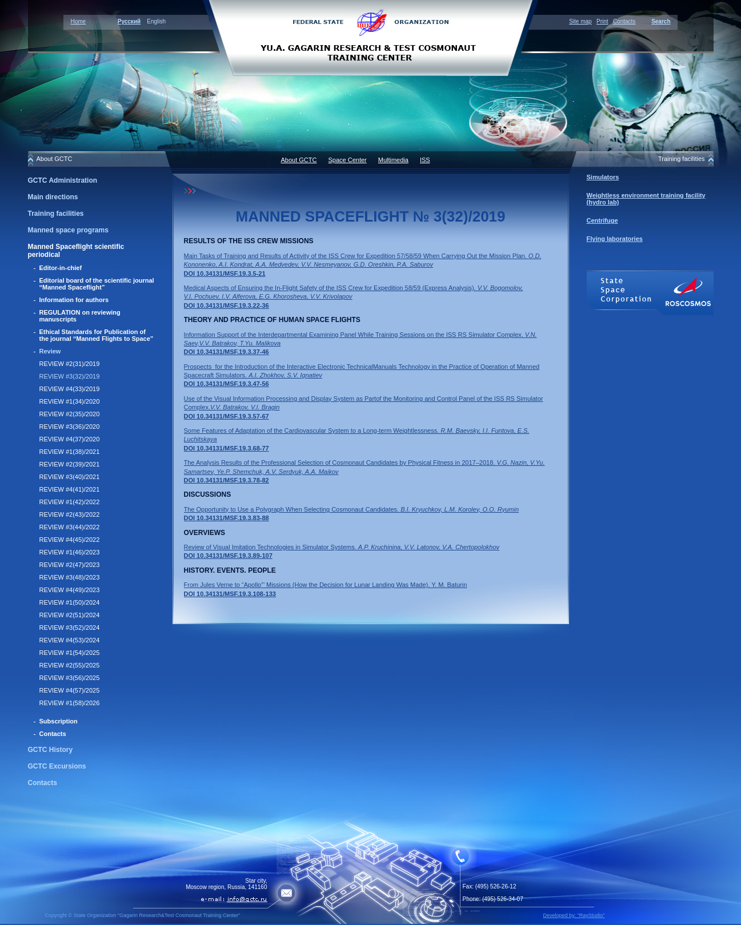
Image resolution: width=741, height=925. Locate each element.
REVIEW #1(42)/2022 (69, 501)
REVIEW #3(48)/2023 (69, 577)
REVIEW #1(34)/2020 (69, 401)
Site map (580, 21)
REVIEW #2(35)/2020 (69, 414)
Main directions (53, 197)
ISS (425, 159)
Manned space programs (68, 230)
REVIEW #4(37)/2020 (69, 439)
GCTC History (50, 750)
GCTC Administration (63, 180)
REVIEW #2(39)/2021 (69, 464)
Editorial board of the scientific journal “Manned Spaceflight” (96, 284)
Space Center (347, 159)
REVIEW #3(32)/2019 (69, 376)
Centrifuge (602, 220)
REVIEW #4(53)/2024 (69, 640)
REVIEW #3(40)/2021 (69, 476)
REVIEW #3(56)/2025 (69, 677)
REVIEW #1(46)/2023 (69, 552)
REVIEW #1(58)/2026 (69, 702)
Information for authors (74, 299)
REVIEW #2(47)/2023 (69, 564)
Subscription (58, 721)
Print (602, 21)
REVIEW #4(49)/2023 (69, 589)
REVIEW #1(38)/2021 (69, 451)
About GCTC (299, 159)
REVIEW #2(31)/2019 (69, 363)
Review (50, 351)
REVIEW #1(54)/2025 (69, 652)
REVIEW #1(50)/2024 (69, 602)
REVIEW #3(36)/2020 (69, 426)
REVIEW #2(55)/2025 (69, 665)
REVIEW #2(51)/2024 (69, 615)
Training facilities (56, 214)
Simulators (603, 177)
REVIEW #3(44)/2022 (69, 527)
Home (78, 21)
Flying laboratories (615, 238)
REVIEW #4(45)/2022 (69, 539)
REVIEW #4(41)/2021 (69, 489)
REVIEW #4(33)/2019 (69, 388)
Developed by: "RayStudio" (574, 915)
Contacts (624, 21)
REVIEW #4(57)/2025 (69, 690)
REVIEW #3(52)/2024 (69, 627)
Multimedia (393, 159)
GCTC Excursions (57, 766)
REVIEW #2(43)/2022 (69, 514)
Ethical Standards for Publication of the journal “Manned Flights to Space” (96, 335)
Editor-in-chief (60, 267)
